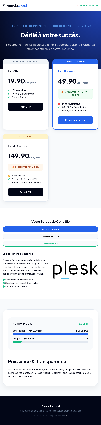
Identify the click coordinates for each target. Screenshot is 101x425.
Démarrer (25, 106)
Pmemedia (15, 5)
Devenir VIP (26, 192)
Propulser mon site (75, 120)
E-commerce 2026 (50, 243)
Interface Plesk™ (50, 229)
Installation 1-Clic (50, 236)
